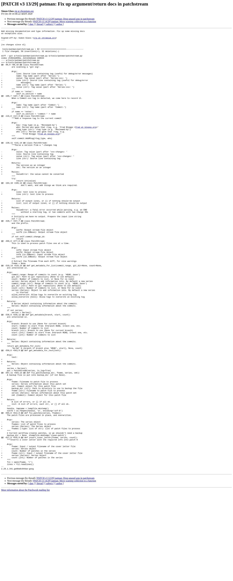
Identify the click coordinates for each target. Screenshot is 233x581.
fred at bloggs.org (85, 146)
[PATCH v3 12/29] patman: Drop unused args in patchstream (65, 19)
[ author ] (59, 24)
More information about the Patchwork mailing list (25, 578)
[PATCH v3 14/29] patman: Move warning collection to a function (64, 21)
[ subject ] (49, 24)
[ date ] (31, 24)
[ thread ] (39, 24)
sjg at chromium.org (24, 11)
